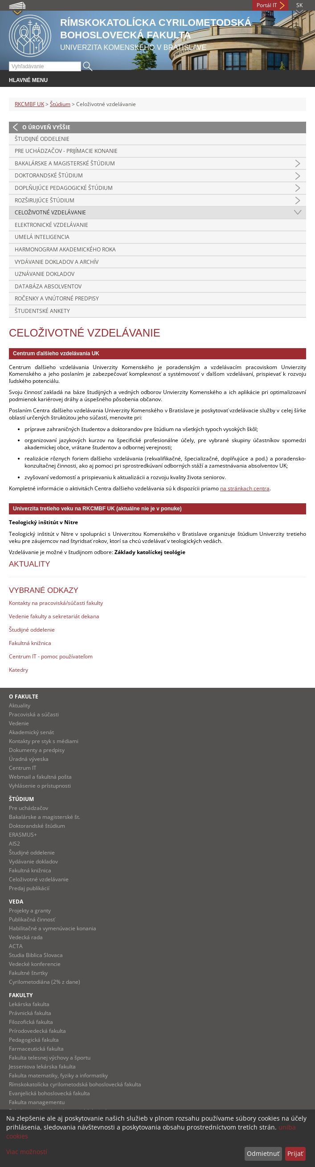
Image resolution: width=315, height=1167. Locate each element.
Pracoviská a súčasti (34, 714)
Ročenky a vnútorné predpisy (57, 298)
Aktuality (19, 705)
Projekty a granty (30, 910)
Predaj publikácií (29, 888)
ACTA (16, 946)
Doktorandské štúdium (49, 175)
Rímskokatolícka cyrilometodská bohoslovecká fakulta (75, 1084)
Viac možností (26, 1151)
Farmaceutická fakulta (36, 1048)
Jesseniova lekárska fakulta (42, 1066)
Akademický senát (31, 732)
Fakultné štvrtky (28, 973)
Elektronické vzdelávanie (51, 225)
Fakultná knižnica (30, 643)
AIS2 (14, 843)
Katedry (18, 670)
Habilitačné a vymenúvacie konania (52, 928)
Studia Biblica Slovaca (36, 955)
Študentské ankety (42, 311)
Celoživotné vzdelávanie (50, 212)
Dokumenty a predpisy (37, 750)
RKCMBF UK (29, 104)
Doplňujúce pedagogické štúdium (64, 188)
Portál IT (267, 5)
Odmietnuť (263, 1153)
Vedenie (19, 723)
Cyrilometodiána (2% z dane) (44, 982)
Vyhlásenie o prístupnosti (40, 785)
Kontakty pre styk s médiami (43, 741)
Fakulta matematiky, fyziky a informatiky (58, 1075)
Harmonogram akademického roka (65, 249)
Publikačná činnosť (32, 919)
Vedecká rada (26, 937)
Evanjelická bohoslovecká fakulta (49, 1093)
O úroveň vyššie (46, 127)
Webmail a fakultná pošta (40, 777)
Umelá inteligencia (42, 237)
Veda (16, 901)
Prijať (295, 1153)
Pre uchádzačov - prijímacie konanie (66, 151)
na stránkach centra (245, 488)
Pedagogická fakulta (34, 1040)
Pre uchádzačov (28, 808)
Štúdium (60, 104)
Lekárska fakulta (29, 1004)
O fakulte (23, 696)
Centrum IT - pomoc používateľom (51, 656)
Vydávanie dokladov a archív (56, 262)
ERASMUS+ (23, 834)
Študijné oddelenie (42, 139)
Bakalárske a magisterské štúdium (65, 163)
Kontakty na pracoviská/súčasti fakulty (56, 603)
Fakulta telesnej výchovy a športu (49, 1057)
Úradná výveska (29, 759)
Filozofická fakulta (31, 1022)
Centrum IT (23, 768)
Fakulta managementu (37, 1102)
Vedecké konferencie (35, 964)
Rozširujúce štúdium (44, 200)
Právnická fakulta (30, 1013)
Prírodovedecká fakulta (37, 1031)
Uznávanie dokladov (44, 274)
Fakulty (21, 995)
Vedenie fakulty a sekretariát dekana (54, 616)
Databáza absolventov (48, 286)
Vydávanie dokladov (33, 861)
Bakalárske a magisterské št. (44, 817)
